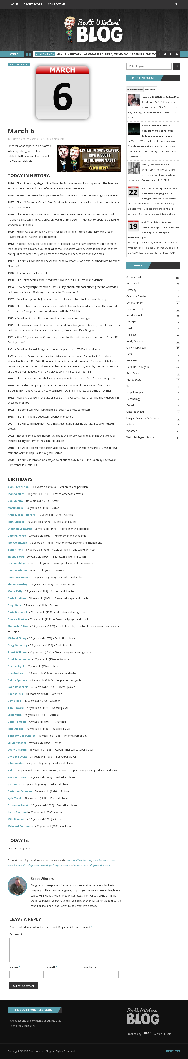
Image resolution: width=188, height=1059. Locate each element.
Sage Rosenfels (18, 687)
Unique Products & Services (153, 418)
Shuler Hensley (17, 584)
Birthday (153, 290)
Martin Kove (16, 508)
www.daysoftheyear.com (54, 865)
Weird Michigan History (153, 438)
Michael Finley (17, 638)
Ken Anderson (17, 673)
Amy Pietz (14, 605)
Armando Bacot (18, 805)
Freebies (153, 322)
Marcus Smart (17, 777)
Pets (153, 354)
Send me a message (21, 1025)
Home (14, 4)
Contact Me (56, 4)
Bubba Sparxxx (17, 680)
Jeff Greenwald (17, 542)
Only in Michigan (153, 348)
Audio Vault (153, 284)
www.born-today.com (105, 860)
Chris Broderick (18, 612)
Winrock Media (156, 1034)
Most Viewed (150, 89)
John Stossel (16, 521)
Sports (153, 386)
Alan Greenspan (18, 487)
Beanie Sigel (16, 666)
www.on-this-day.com (79, 860)
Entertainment (153, 303)
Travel (153, 405)
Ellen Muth (15, 715)
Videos (153, 425)
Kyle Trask (15, 798)
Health (153, 329)
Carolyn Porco (17, 535)
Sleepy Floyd (16, 556)
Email (52, 967)
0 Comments (57, 138)
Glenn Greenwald (19, 577)
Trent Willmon (17, 652)
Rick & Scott (153, 380)
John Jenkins (16, 763)
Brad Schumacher (19, 659)
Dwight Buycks (17, 756)
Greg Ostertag (17, 645)
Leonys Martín (17, 749)
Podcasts (153, 361)
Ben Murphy (15, 501)
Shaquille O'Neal (18, 626)
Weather (153, 431)
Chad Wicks (15, 694)
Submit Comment (23, 986)
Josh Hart (14, 784)
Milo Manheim (17, 819)
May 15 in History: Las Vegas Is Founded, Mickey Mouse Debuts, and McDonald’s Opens (117, 54)
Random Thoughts (153, 367)
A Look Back (45, 54)
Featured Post (153, 309)
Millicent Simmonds (21, 826)
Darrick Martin (17, 619)
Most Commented (135, 89)
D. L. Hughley (16, 563)
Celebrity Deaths (153, 297)
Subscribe (173, 1051)
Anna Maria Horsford (21, 514)
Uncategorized (153, 412)
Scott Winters (17, 138)
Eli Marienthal (17, 742)
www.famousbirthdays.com (23, 865)
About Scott (33, 4)
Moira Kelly (15, 591)
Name (15, 967)
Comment (15, 934)
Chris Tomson (17, 721)
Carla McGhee (17, 598)
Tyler (11, 770)
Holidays (153, 335)
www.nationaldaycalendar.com (92, 865)
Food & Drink (153, 316)
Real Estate (153, 373)
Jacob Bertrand (18, 812)
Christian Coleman (20, 791)
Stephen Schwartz (20, 528)
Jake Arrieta (16, 728)
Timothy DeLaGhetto (22, 735)
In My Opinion (153, 341)
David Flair (14, 701)
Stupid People (153, 393)
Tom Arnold (15, 549)
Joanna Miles (16, 494)
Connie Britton (17, 570)
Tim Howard (16, 708)
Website (90, 967)
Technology (153, 399)
